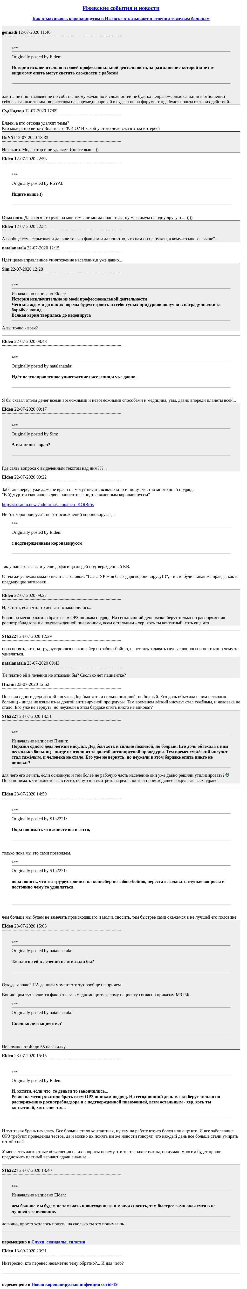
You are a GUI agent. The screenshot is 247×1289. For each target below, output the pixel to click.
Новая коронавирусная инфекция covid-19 (74, 1284)
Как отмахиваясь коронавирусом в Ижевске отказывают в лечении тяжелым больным (121, 18)
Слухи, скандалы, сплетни (58, 1241)
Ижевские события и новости (121, 8)
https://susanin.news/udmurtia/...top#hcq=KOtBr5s (48, 504)
